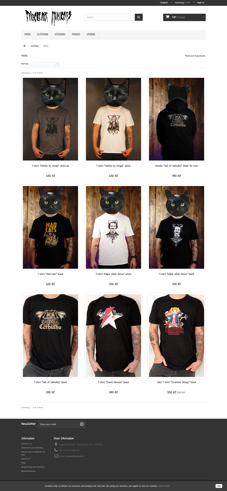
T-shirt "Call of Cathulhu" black (50, 382)
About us (25, 459)
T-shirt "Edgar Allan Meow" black (176, 274)
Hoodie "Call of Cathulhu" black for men (176, 166)
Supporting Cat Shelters (33, 467)
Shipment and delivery (32, 448)
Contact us (26, 443)
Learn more (164, 486)
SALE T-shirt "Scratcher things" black (176, 382)
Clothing (42, 34)
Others (91, 34)
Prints (76, 34)
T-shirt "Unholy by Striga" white (113, 166)
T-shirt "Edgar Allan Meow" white (113, 274)
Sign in (200, 2)
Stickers (60, 34)
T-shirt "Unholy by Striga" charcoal (50, 166)
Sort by (24, 64)
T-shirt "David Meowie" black (113, 382)
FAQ (23, 463)
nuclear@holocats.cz (75, 456)
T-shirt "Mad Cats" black (50, 274)
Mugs (27, 34)
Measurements (28, 471)
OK (219, 486)
